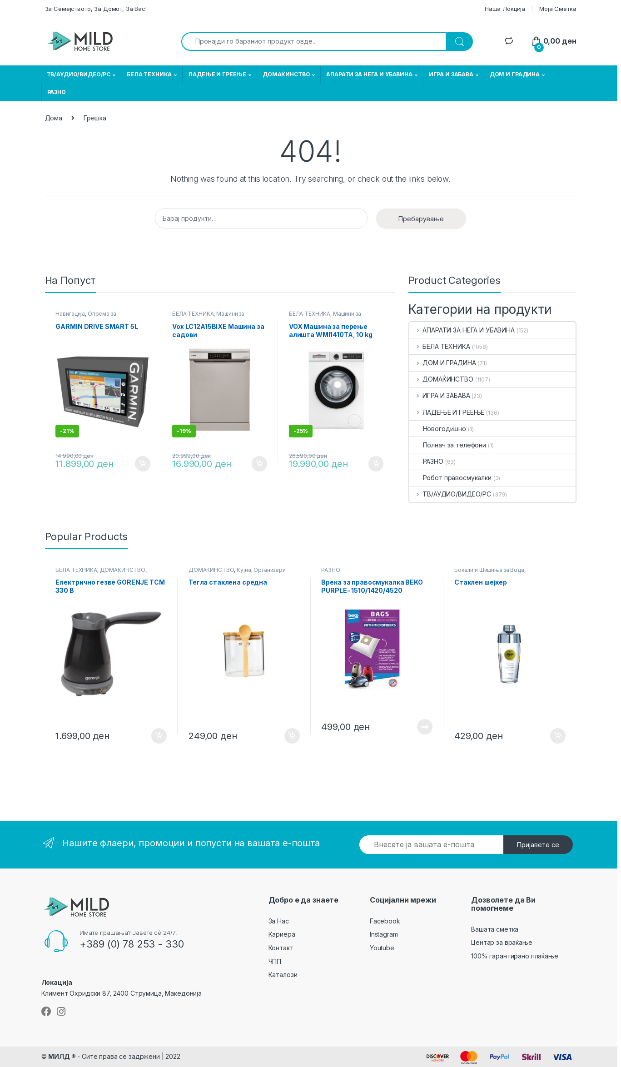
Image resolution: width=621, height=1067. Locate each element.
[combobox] (314, 41)
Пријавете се (538, 845)
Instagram (384, 934)
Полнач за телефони (447, 445)
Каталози (283, 974)
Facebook (385, 921)
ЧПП (275, 961)
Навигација (70, 313)
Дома (53, 118)
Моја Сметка (557, 8)
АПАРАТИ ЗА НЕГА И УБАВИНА (369, 74)
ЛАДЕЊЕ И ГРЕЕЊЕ (217, 74)
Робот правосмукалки (450, 477)
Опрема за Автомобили (85, 316)
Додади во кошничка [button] (142, 463)
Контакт (280, 948)
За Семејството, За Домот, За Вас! (96, 8)
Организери (269, 569)
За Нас (278, 921)
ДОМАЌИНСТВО (286, 74)
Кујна (244, 569)
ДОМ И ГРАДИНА (515, 74)
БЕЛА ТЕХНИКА (149, 74)
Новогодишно (437, 428)
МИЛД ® (61, 1056)
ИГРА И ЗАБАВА (451, 74)
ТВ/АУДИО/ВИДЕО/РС (79, 74)
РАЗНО (56, 92)
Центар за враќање (501, 942)
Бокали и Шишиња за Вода (489, 569)
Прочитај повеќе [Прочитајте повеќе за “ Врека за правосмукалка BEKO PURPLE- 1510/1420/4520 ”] (424, 726)
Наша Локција (505, 8)
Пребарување (421, 219)
